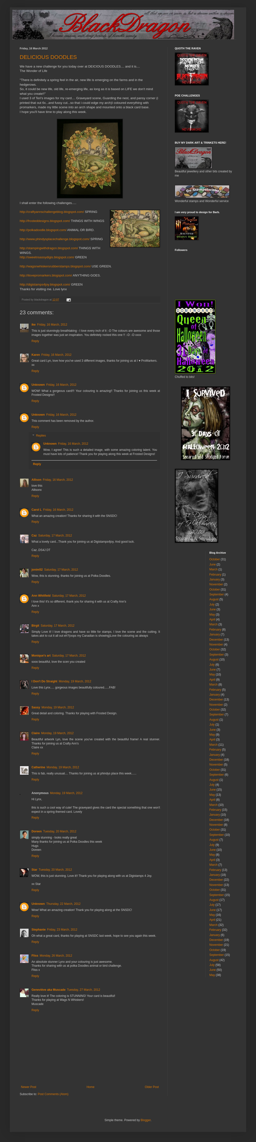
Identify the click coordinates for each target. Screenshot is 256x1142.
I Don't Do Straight (44, 681)
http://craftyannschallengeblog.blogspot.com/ (52, 212)
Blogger (146, 1120)
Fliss (35, 955)
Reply (35, 341)
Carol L (37, 509)
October (214, 559)
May (212, 614)
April (212, 619)
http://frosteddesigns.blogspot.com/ (45, 221)
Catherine (38, 767)
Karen (36, 355)
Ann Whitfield (41, 595)
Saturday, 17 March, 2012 (55, 535)
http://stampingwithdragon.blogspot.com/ (49, 248)
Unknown (38, 384)
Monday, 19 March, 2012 (75, 681)
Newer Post (28, 1087)
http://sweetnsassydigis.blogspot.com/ (47, 257)
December (216, 639)
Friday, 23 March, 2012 (62, 929)
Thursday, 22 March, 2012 (63, 904)
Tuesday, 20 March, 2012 (59, 831)
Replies (41, 436)
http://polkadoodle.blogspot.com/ (43, 230)
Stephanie (39, 929)
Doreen (37, 831)
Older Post (152, 1087)
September (216, 594)
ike (34, 324)
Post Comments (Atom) (53, 1094)
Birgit (35, 625)
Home (91, 1087)
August (214, 599)
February (215, 574)
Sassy (36, 707)
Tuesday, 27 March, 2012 (83, 989)
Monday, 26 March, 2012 (56, 955)
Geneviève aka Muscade (48, 989)
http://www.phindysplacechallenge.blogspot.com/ (55, 239)
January (214, 579)
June (212, 564)
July (212, 604)
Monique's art (41, 655)
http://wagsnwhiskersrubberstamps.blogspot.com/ (55, 266)
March (213, 569)
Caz (34, 535)
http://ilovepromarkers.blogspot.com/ (46, 275)
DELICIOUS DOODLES (48, 57)
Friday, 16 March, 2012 (52, 324)
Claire (36, 733)
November (216, 584)
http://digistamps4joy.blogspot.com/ (45, 284)
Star (34, 869)
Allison (36, 480)
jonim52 (37, 569)
